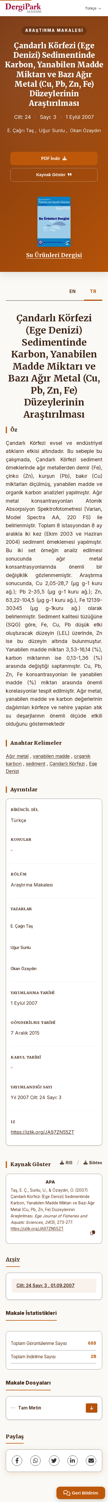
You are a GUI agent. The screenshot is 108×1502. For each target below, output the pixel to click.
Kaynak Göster (54, 174)
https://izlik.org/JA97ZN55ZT (42, 1132)
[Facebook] (17, 1460)
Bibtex (93, 1162)
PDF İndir (54, 158)
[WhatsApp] (35, 1460)
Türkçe (93, 8)
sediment (35, 763)
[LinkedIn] (72, 1460)
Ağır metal (17, 756)
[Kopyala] (92, 1233)
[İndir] (91, 1408)
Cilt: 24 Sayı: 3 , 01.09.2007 (45, 1285)
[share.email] (91, 1460)
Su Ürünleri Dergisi (54, 255)
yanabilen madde (51, 756)
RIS (66, 1162)
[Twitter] (54, 1460)
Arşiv (13, 1259)
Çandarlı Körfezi (67, 763)
